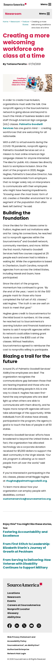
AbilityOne (14, 617)
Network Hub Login (16, 653)
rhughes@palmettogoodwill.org (26, 481)
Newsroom (13, 13)
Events (11, 601)
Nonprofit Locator (18, 609)
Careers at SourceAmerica (23, 605)
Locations (13, 593)
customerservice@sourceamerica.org (27, 499)
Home (5, 21)
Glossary (12, 613)
